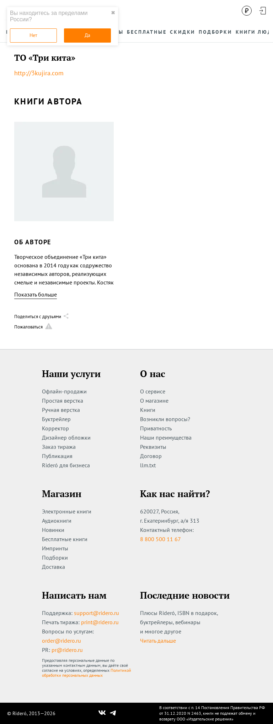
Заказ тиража (59, 446)
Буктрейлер (56, 419)
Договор (151, 455)
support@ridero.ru (96, 612)
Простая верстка (62, 400)
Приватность (156, 428)
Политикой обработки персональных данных (86, 673)
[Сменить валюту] (247, 11)
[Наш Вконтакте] (102, 713)
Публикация (57, 455)
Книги (147, 409)
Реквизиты (153, 446)
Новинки (53, 529)
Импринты (55, 548)
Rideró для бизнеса (66, 465)
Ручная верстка (61, 409)
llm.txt (148, 465)
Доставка (53, 566)
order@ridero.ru (61, 640)
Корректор (55, 428)
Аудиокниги (56, 520)
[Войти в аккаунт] (262, 11)
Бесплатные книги (64, 539)
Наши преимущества (166, 437)
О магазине (154, 400)
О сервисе (152, 391)
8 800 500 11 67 (160, 539)
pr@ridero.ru (67, 649)
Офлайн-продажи (64, 391)
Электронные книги (66, 511)
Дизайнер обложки (66, 437)
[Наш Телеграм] (113, 713)
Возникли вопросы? (165, 419)
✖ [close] (113, 13)
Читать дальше (158, 640)
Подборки (55, 557)
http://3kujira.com (39, 73)
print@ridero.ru (100, 622)
